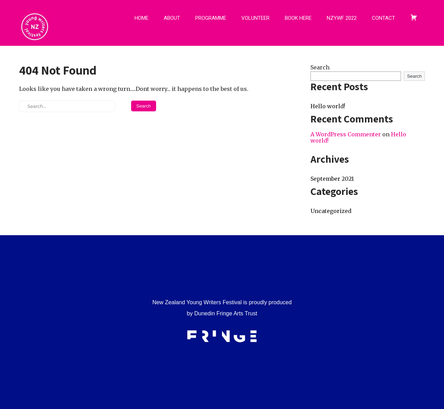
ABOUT (172, 18)
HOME (141, 18)
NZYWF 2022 (342, 18)
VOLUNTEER (255, 18)
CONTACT (383, 18)
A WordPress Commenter (345, 134)
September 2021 (332, 178)
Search (320, 67)
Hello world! (327, 106)
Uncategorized (330, 210)
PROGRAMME (210, 18)
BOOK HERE (298, 18)
